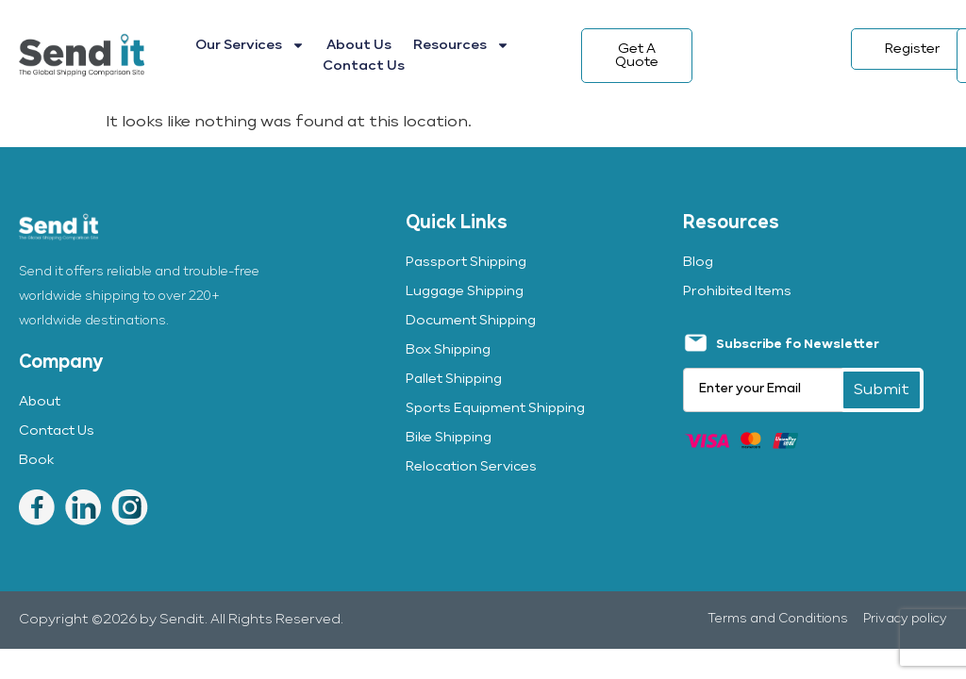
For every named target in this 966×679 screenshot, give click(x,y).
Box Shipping (448, 349)
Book (36, 460)
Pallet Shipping (454, 379)
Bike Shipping (448, 437)
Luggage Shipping (465, 291)
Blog (698, 262)
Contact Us (364, 66)
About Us (358, 45)
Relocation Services (471, 466)
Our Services (250, 45)
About (39, 401)
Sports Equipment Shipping (495, 408)
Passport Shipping (466, 262)
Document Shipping (471, 320)
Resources (461, 45)
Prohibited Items (737, 291)
